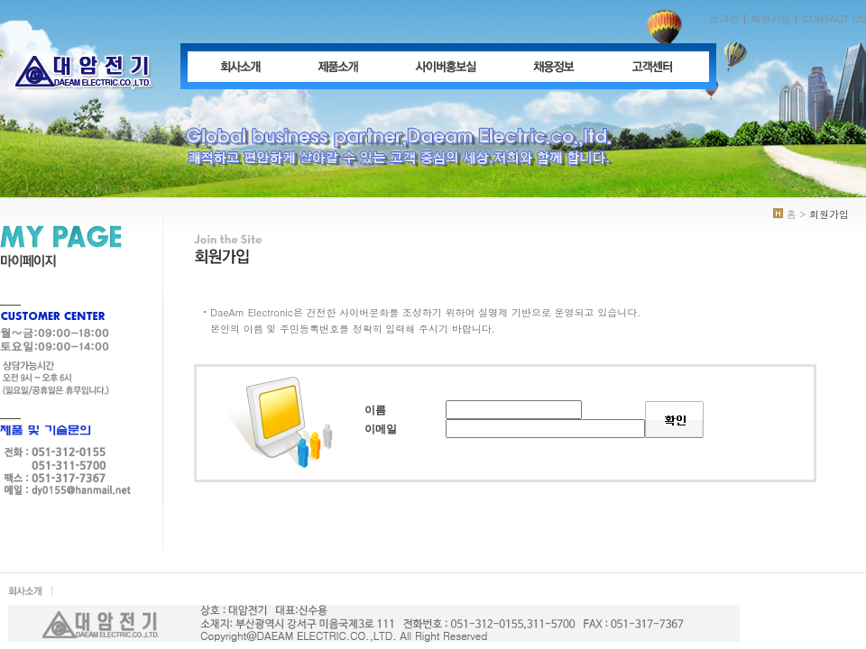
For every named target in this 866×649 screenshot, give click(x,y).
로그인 (724, 18)
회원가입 (770, 18)
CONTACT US (834, 18)
